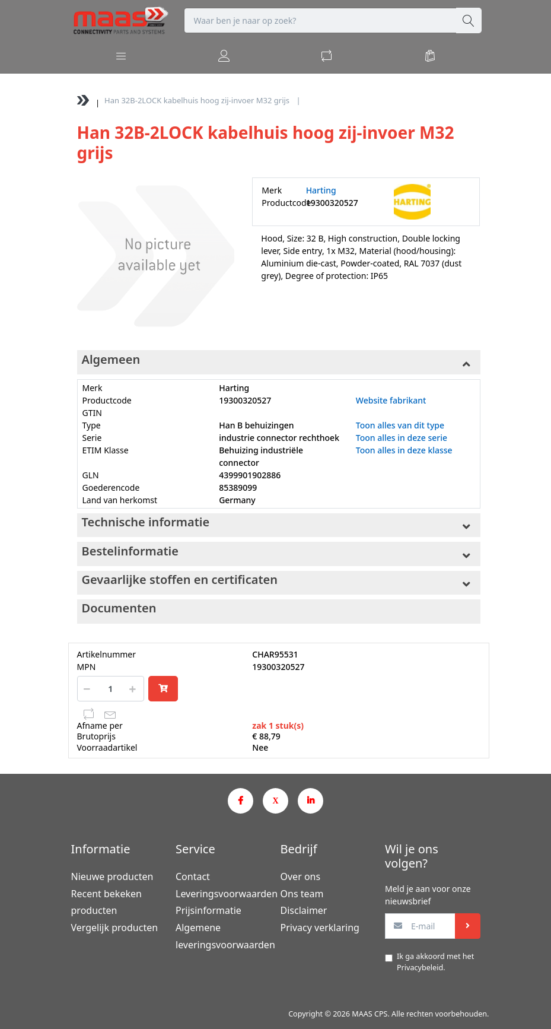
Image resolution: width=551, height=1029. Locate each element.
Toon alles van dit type (400, 425)
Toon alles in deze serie (401, 437)
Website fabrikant (391, 400)
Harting (321, 190)
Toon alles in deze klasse (404, 450)
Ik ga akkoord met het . (435, 962)
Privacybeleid (420, 968)
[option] (155, 256)
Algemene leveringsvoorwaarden (223, 936)
